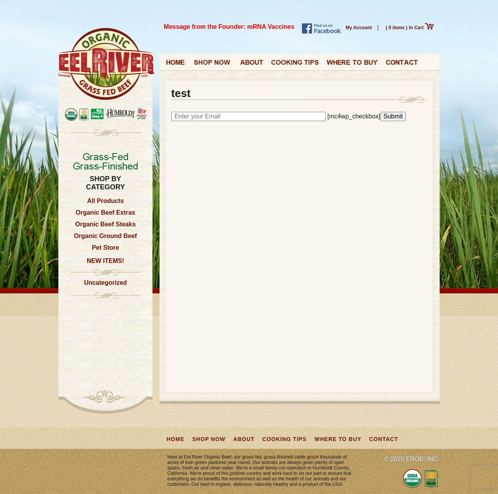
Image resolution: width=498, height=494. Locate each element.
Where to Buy (352, 65)
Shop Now (212, 65)
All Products (105, 201)
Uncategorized (105, 282)
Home (176, 65)
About (251, 65)
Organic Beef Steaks (105, 224)
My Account (358, 27)
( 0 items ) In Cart (410, 27)
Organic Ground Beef (105, 236)
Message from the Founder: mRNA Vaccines (229, 26)
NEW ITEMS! (105, 261)
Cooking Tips (295, 65)
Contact (401, 65)
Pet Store (105, 247)
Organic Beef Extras (105, 212)
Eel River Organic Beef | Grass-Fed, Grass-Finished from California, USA (106, 64)
